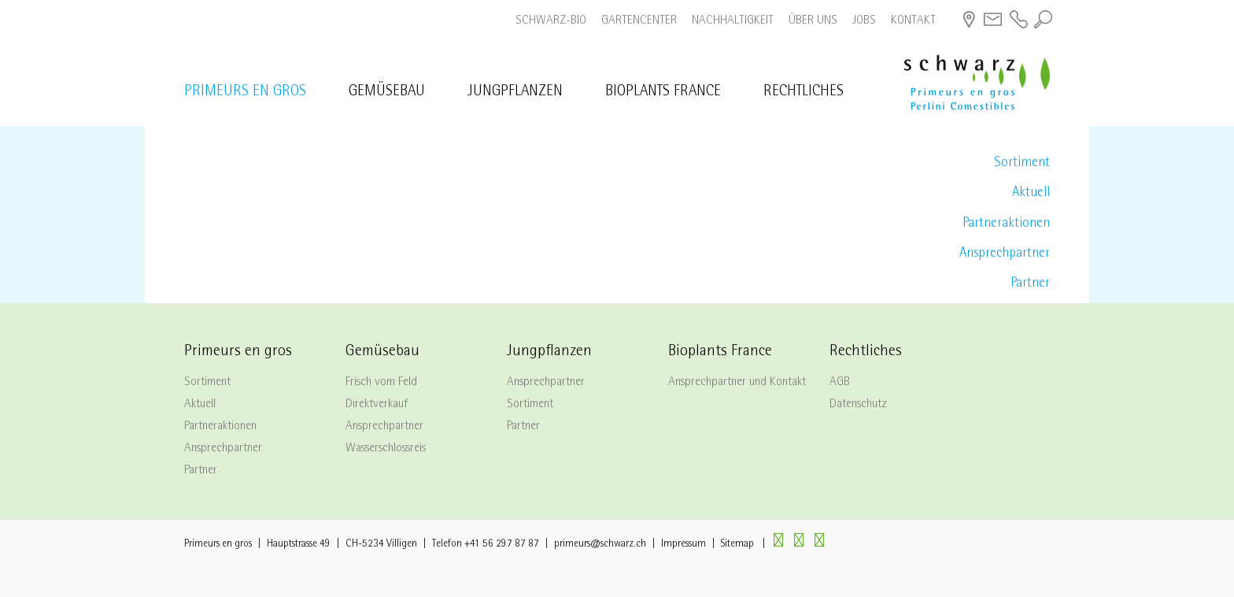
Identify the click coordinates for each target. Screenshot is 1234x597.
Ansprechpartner (1004, 254)
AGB (839, 382)
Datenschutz (858, 405)
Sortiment (1022, 163)
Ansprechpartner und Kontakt (737, 382)
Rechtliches (803, 92)
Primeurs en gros (245, 92)
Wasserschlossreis (385, 449)
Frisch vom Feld (381, 382)
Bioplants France (663, 92)
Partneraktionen (1006, 224)
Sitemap (737, 545)
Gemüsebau (387, 92)
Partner (1030, 284)
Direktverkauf (376, 405)
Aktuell (1031, 193)
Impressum (683, 545)
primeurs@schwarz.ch (600, 545)
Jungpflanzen (515, 92)
